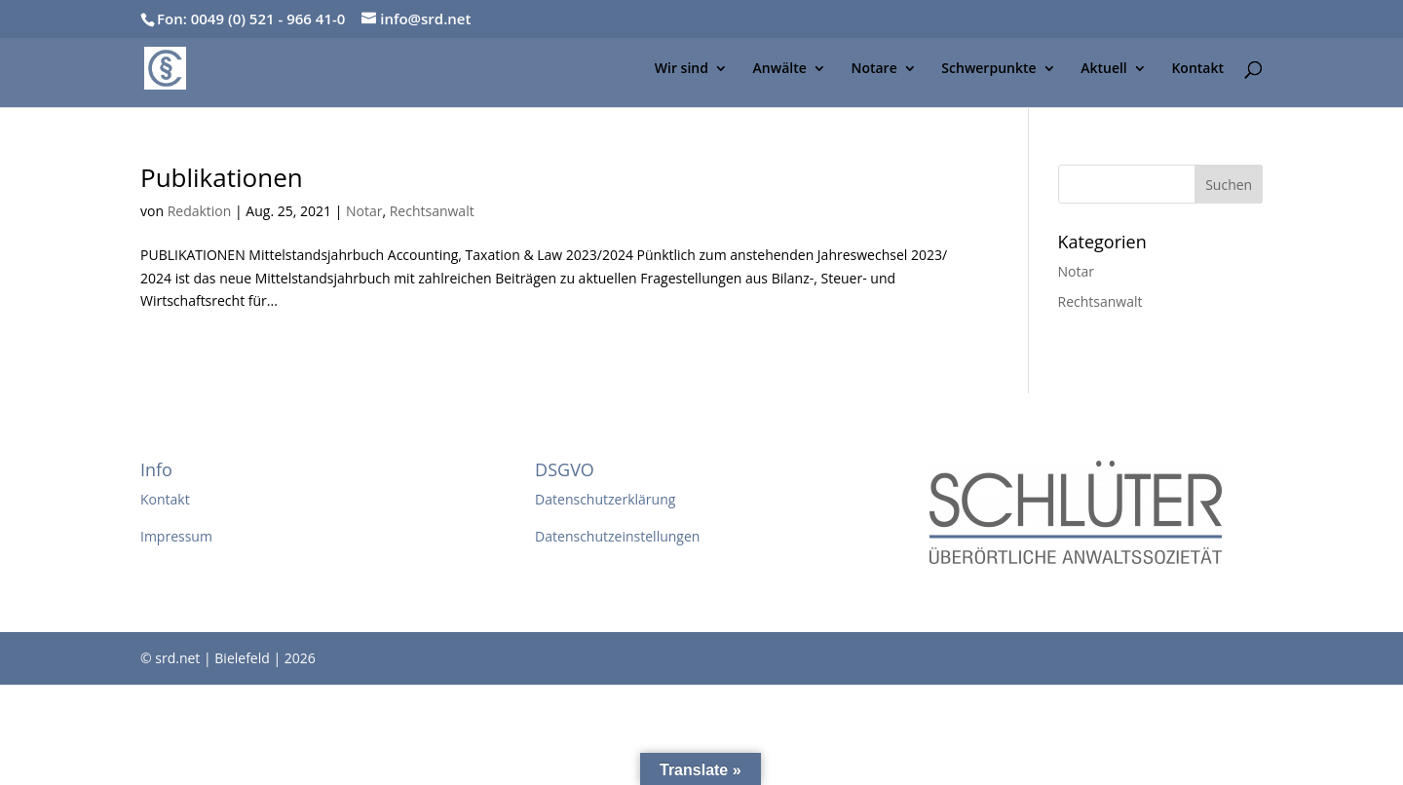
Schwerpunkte (988, 69)
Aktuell (1104, 69)
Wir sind (681, 69)
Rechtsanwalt (432, 211)
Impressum (176, 536)
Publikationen (221, 177)
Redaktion (200, 211)
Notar (364, 211)
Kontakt (1197, 69)
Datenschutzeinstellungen (617, 536)
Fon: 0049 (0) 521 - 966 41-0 (251, 18)
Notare (873, 69)
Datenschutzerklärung (605, 499)
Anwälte (780, 69)
